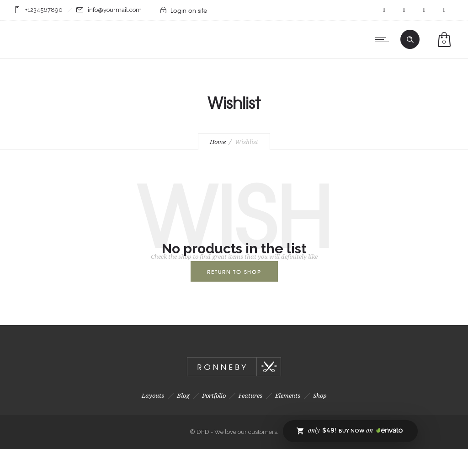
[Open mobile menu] (384, 39)
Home (218, 142)
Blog (183, 395)
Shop (320, 395)
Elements (287, 395)
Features (250, 395)
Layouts (153, 395)
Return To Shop (234, 271)
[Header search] (410, 40)
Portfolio (214, 395)
